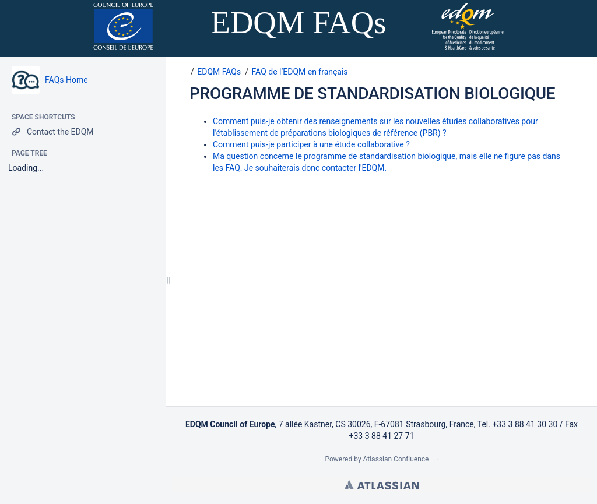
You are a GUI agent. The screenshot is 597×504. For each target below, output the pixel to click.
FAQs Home (66, 79)
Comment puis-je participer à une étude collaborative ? (311, 144)
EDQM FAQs (219, 71)
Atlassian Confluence (396, 459)
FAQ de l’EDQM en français (300, 71)
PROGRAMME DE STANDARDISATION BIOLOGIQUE (372, 93)
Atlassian (382, 484)
